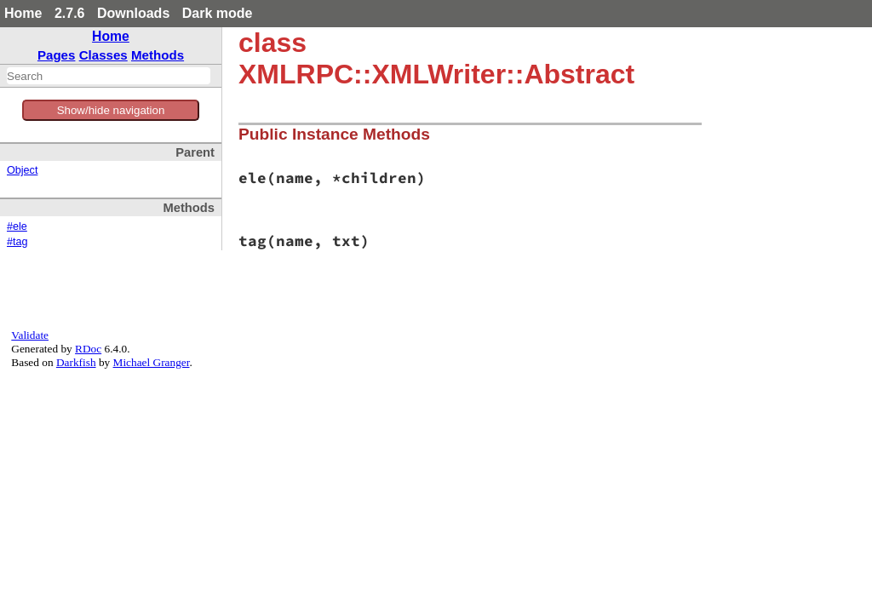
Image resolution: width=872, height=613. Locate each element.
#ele (17, 226)
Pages (56, 55)
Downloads (133, 13)
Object (22, 170)
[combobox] (108, 75)
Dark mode (217, 13)
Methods (157, 55)
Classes (103, 55)
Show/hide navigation (111, 110)
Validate (30, 335)
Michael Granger (151, 362)
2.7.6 (69, 13)
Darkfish (76, 362)
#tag (17, 242)
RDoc (88, 348)
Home (23, 13)
